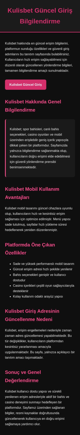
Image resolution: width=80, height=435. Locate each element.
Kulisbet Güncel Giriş (25, 84)
